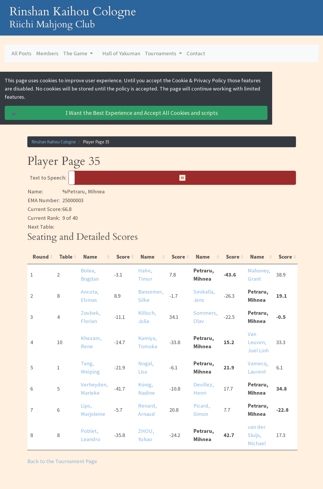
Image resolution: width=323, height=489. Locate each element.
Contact (196, 53)
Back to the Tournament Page (62, 453)
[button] (182, 170)
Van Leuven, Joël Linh (258, 334)
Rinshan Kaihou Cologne (53, 133)
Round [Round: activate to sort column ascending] (41, 248)
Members (47, 53)
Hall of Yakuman (121, 53)
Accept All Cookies (125, 104)
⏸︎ (184, 169)
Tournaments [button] (161, 53)
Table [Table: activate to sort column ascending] (66, 248)
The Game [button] (75, 53)
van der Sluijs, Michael (257, 426)
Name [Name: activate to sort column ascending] (90, 248)
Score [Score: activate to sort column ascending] (123, 248)
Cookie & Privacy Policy (202, 80)
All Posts (21, 53)
